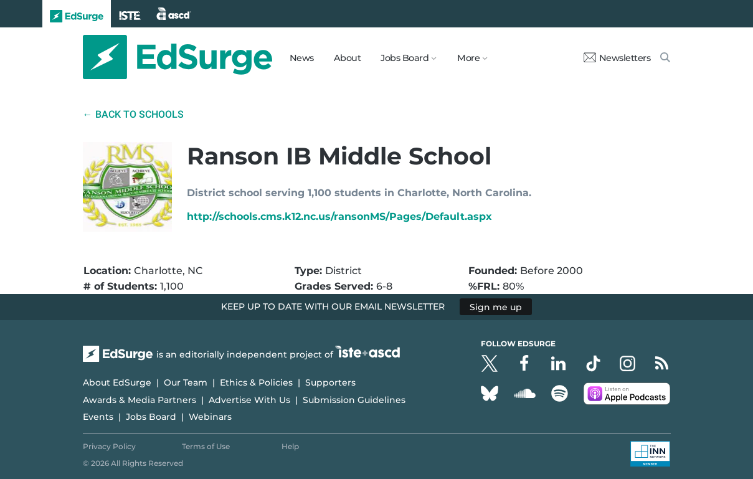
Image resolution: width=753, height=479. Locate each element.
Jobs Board (151, 416)
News (302, 58)
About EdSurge (117, 382)
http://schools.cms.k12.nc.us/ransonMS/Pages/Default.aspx (339, 216)
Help (290, 446)
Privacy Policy (109, 446)
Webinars (210, 416)
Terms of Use (206, 446)
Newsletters (617, 58)
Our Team (185, 382)
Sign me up (496, 306)
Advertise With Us (249, 399)
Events (98, 416)
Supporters (330, 382)
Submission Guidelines (354, 399)
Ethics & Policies (256, 382)
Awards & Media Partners (139, 399)
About (347, 58)
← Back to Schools (133, 114)
